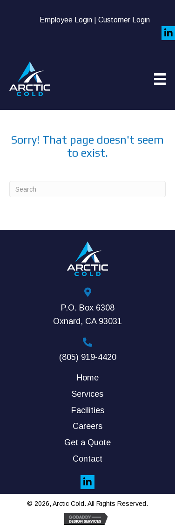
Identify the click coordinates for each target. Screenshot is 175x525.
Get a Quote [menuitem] (87, 442)
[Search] (87, 189)
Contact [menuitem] (87, 458)
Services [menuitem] (87, 394)
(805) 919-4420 (87, 357)
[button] (87, 482)
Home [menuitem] (88, 377)
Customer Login (124, 20)
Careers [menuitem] (87, 426)
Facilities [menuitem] (87, 410)
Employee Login (66, 20)
